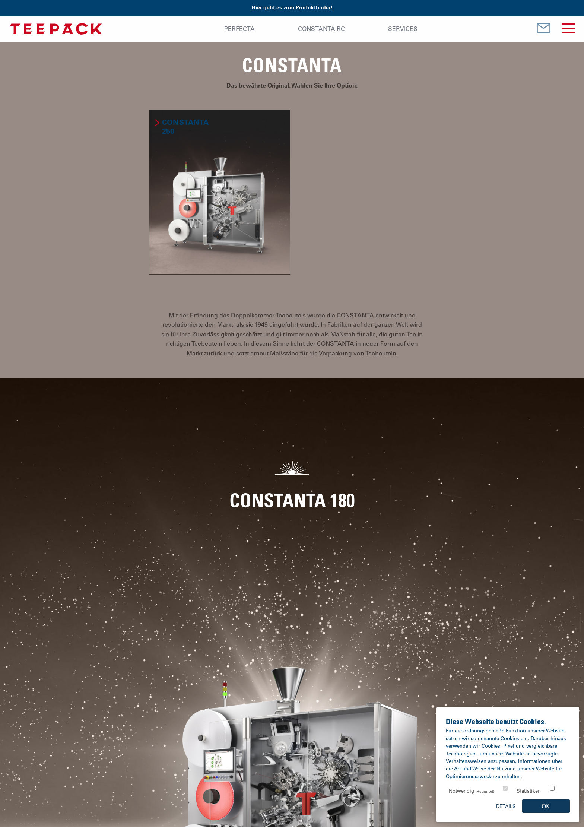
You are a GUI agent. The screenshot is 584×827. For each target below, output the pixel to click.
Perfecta (239, 29)
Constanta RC (321, 29)
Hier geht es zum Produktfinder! (292, 7)
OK (546, 806)
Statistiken (529, 791)
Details (506, 806)
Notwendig (471, 791)
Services (403, 29)
